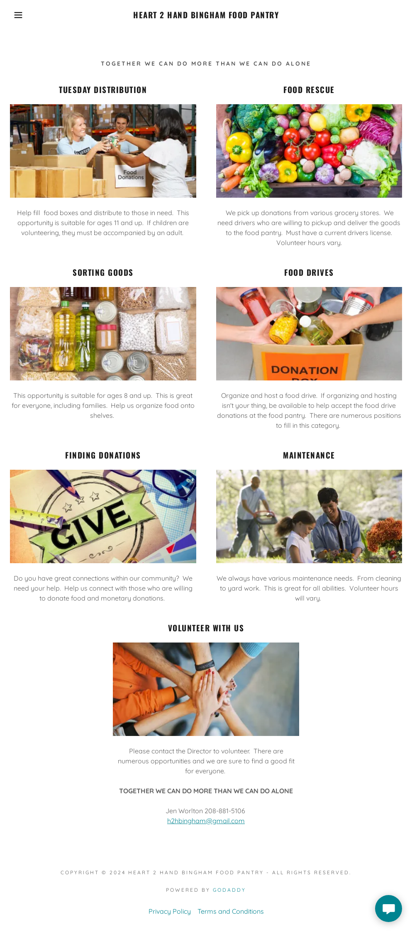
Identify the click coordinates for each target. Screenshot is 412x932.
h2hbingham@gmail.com (206, 821)
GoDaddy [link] (229, 890)
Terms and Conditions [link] (230, 911)
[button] (20, 15)
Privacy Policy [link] (170, 911)
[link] (206, 16)
